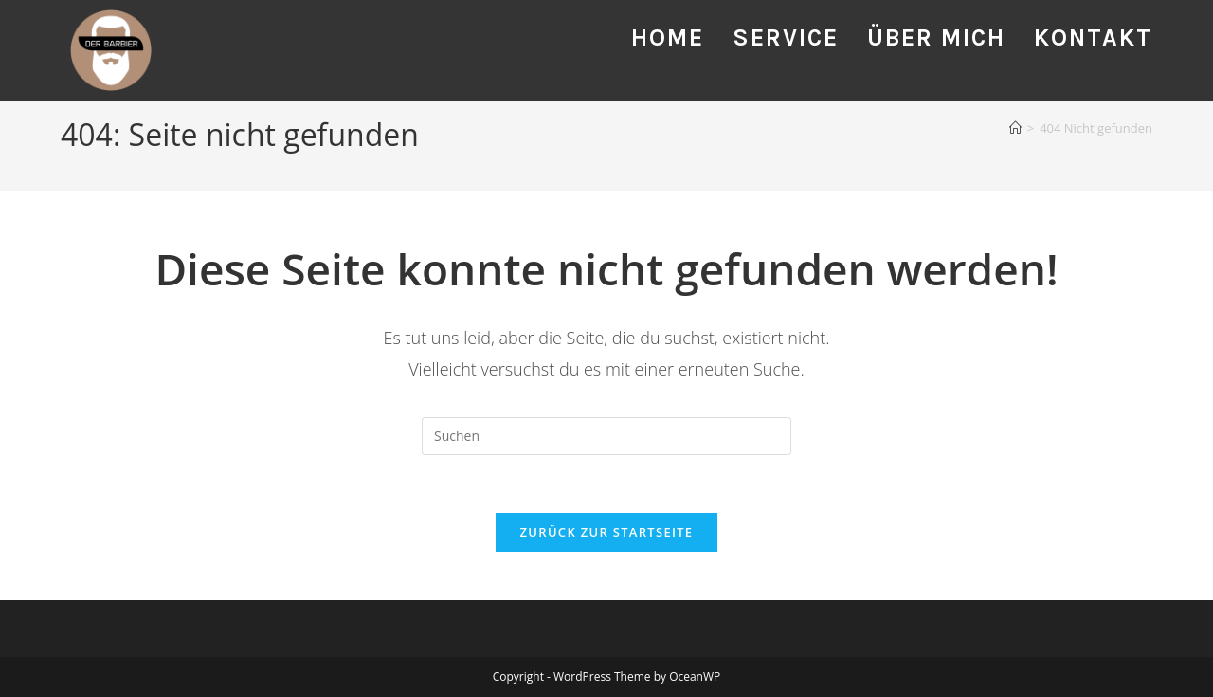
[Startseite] (1015, 128)
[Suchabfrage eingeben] (606, 436)
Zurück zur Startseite (607, 532)
